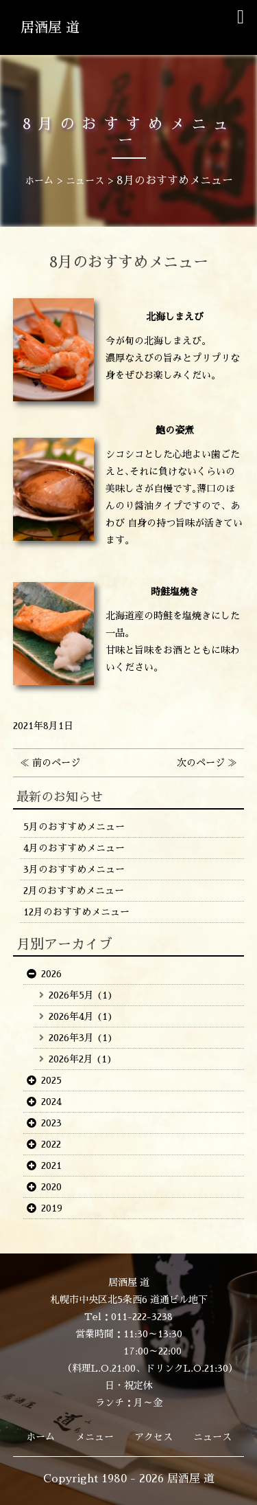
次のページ (201, 763)
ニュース (212, 1437)
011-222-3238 (142, 1317)
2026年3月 (71, 1038)
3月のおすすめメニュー (74, 869)
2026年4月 (71, 1016)
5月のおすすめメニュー (74, 827)
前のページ (56, 763)
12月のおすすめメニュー (76, 912)
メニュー (94, 1437)
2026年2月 (71, 1059)
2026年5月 (71, 995)
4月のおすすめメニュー (74, 848)
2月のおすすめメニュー (73, 890)
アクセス (153, 1437)
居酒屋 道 (50, 27)
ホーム (40, 1437)
